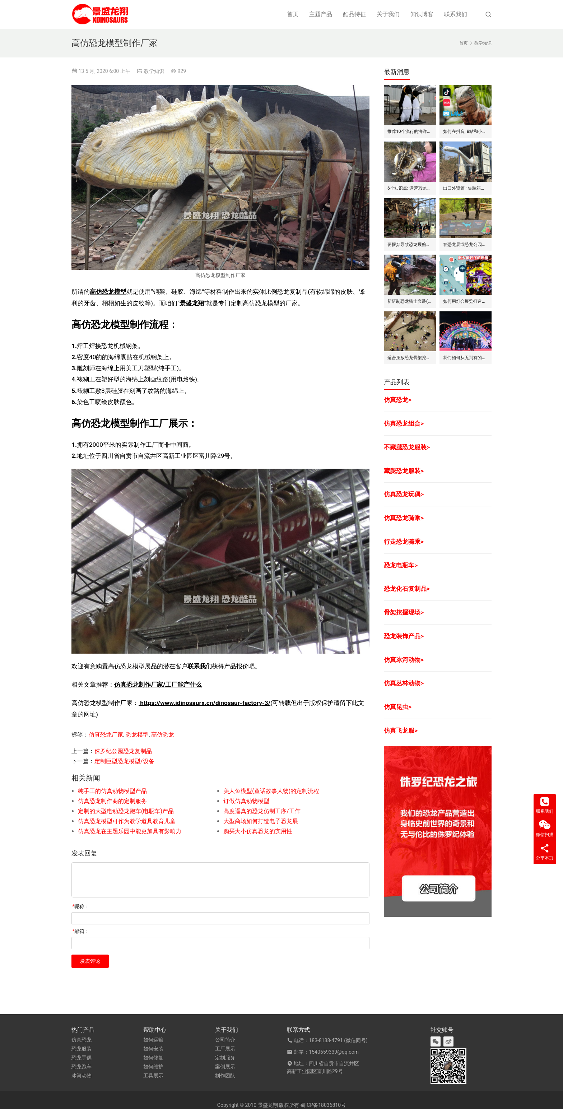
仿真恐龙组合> (404, 423)
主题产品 (320, 14)
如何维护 (153, 1066)
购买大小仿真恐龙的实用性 (257, 831)
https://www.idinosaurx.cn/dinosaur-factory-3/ (204, 702)
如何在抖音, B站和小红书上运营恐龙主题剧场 (465, 131)
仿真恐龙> (397, 399)
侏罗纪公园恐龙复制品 (123, 751)
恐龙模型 (137, 734)
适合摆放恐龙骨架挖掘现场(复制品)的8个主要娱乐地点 (409, 357)
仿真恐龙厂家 (106, 734)
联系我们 (455, 14)
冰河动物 (81, 1075)
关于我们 (388, 14)
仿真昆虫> (397, 706)
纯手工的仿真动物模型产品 (112, 791)
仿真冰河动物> (404, 659)
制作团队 (225, 1075)
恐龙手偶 (81, 1058)
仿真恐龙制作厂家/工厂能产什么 (158, 684)
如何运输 (153, 1040)
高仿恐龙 (162, 734)
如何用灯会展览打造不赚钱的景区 (465, 301)
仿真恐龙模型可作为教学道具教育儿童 (127, 821)
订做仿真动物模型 (246, 801)
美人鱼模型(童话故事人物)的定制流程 (271, 791)
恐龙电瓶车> (401, 565)
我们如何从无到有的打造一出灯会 (465, 357)
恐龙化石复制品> (407, 588)
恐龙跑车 (81, 1066)
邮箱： (80, 931)
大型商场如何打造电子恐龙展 (260, 821)
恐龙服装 (81, 1049)
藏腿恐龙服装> (404, 470)
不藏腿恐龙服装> (407, 447)
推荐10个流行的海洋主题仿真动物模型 (409, 131)
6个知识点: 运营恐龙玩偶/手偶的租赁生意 (409, 188)
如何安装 (153, 1049)
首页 (292, 14)
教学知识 (154, 71)
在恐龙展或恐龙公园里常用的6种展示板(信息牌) (465, 244)
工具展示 (153, 1075)
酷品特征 (354, 14)
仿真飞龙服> (401, 730)
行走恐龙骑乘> (404, 541)
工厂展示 (225, 1049)
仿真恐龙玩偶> (404, 494)
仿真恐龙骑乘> (404, 517)
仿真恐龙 (81, 1040)
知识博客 (421, 14)
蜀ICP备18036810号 (323, 1105)
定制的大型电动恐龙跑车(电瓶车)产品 (126, 811)
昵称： (80, 906)
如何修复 (153, 1058)
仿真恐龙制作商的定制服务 (112, 801)
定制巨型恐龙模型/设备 (124, 761)
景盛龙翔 (192, 303)
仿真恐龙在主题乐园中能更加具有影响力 (129, 831)
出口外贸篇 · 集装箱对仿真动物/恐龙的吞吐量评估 (465, 188)
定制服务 (225, 1058)
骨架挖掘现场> (404, 612)
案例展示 (225, 1066)
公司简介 (225, 1040)
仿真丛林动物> (404, 683)
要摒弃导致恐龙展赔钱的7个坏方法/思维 (409, 244)
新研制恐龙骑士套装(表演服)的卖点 (409, 301)
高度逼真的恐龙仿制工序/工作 (262, 811)
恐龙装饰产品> (404, 636)
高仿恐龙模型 (108, 291)
